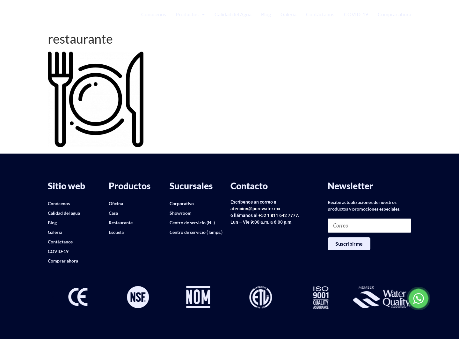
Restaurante (121, 222)
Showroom (181, 213)
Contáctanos (320, 14)
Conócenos (59, 203)
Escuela (116, 232)
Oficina (116, 203)
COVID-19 (356, 14)
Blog (266, 14)
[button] (52, 297)
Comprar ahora (394, 14)
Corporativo (182, 203)
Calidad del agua (64, 213)
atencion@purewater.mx (255, 208)
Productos (190, 14)
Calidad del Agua (233, 14)
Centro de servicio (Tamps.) (196, 232)
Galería (288, 14)
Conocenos (153, 14)
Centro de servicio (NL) (192, 222)
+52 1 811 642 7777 (278, 215)
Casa (113, 213)
